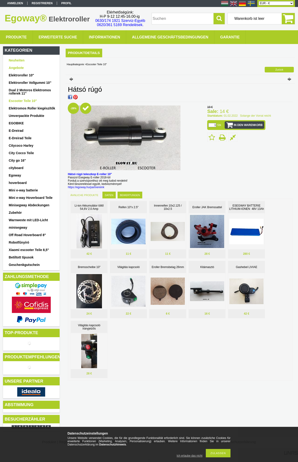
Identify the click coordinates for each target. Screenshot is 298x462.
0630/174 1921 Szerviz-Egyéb (120, 21)
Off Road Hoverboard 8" (27, 235)
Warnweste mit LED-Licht (28, 220)
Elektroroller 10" (21, 75)
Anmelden (15, 3)
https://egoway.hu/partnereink (86, 187)
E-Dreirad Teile (20, 138)
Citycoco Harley (21, 145)
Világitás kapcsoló (128, 267)
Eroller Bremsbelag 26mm (168, 267)
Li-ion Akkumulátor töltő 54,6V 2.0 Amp (89, 207)
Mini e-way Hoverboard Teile (31, 198)
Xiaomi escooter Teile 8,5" (29, 250)
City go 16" (17, 160)
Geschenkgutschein (24, 265)
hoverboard (18, 183)
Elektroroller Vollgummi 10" (30, 83)
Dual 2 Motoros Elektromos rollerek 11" (30, 91)
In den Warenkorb (248, 125)
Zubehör (15, 212)
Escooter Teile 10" (23, 101)
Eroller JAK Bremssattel (207, 207)
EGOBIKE (16, 123)
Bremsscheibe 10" (89, 267)
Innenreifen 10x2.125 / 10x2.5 (168, 207)
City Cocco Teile (21, 153)
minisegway (18, 227)
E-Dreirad (16, 130)
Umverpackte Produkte (26, 116)
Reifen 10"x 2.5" (129, 207)
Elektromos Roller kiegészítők (32, 108)
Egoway (15, 175)
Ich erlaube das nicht (190, 455)
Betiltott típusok (21, 257)
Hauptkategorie (75, 64)
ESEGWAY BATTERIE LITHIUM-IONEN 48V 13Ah (246, 207)
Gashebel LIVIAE (246, 267)
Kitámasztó (207, 267)
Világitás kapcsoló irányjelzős (89, 327)
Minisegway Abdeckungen (29, 205)
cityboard (16, 168)
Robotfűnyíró (19, 242)
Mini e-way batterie (23, 190)
